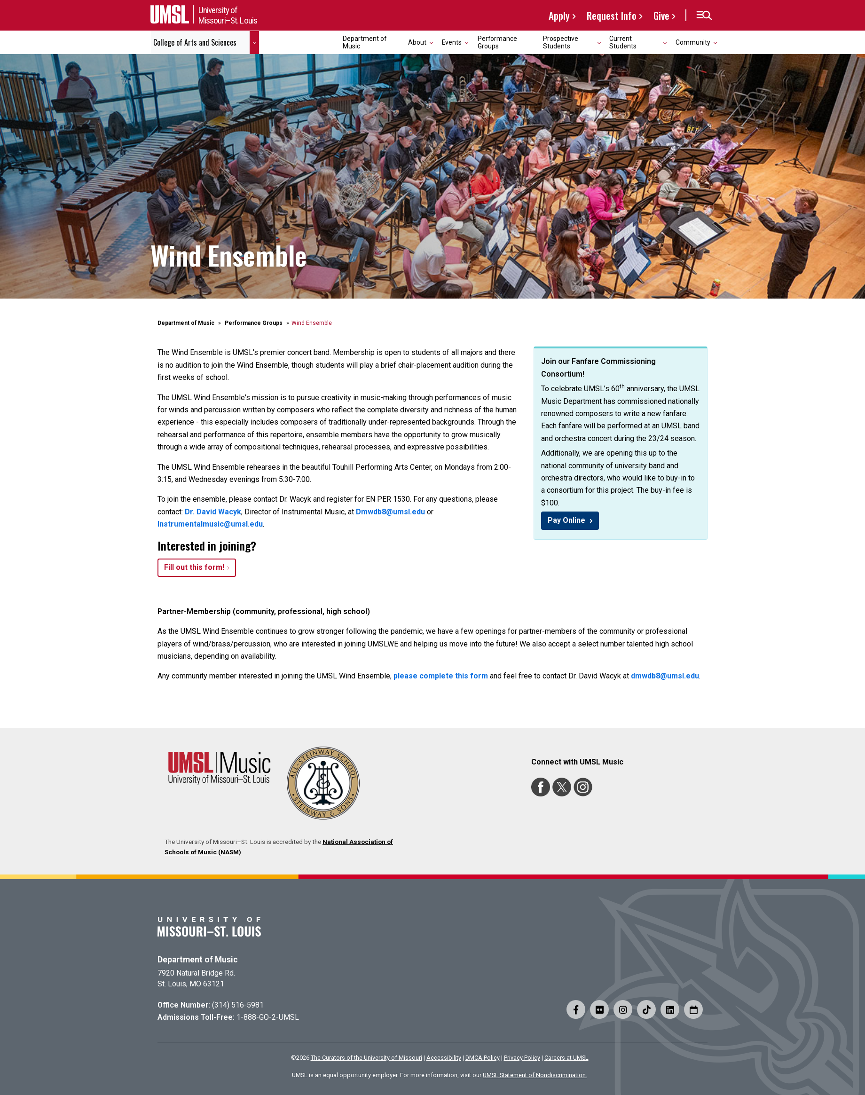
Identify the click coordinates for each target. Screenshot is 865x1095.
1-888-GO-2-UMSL (267, 1017)
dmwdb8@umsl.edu (665, 675)
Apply (559, 15)
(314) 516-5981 (238, 1004)
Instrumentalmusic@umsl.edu (210, 524)
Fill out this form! (194, 567)
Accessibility (443, 1057)
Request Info (612, 15)
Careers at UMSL (566, 1057)
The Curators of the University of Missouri (366, 1057)
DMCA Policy (482, 1057)
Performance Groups (497, 42)
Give (661, 15)
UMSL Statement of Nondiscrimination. (535, 1075)
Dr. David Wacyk (213, 511)
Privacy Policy (522, 1057)
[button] (704, 15)
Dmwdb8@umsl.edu (390, 511)
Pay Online (567, 520)
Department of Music (364, 42)
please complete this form (440, 675)
